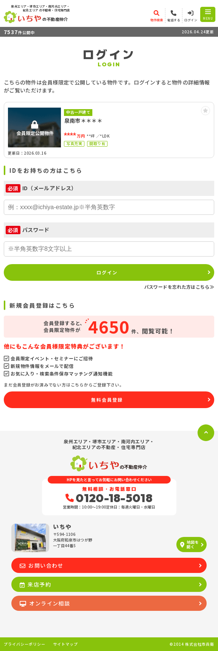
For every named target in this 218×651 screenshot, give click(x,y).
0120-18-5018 (109, 498)
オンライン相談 (45, 603)
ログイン (107, 272)
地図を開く (189, 544)
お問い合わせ (42, 565)
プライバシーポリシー (24, 644)
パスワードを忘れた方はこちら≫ (179, 286)
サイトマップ (65, 644)
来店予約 (35, 584)
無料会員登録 (107, 399)
